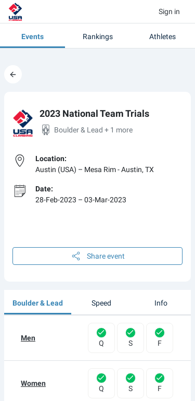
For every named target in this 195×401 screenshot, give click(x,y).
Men (28, 338)
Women (33, 383)
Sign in (169, 11)
